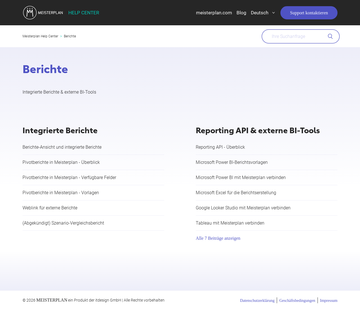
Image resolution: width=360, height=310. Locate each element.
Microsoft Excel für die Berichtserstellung (236, 192)
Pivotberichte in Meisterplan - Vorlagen (60, 192)
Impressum (329, 300)
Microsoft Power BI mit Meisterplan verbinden (241, 177)
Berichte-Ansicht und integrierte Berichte (62, 147)
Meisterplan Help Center (40, 36)
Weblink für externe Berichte (49, 208)
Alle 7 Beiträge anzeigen (218, 238)
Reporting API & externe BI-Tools (258, 129)
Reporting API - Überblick (220, 147)
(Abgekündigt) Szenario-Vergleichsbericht (63, 223)
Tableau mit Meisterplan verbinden (230, 223)
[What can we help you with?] (301, 36)
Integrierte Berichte (60, 129)
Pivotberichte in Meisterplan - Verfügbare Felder (69, 177)
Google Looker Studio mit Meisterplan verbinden (243, 208)
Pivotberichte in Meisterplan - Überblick (61, 162)
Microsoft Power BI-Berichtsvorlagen (232, 162)
